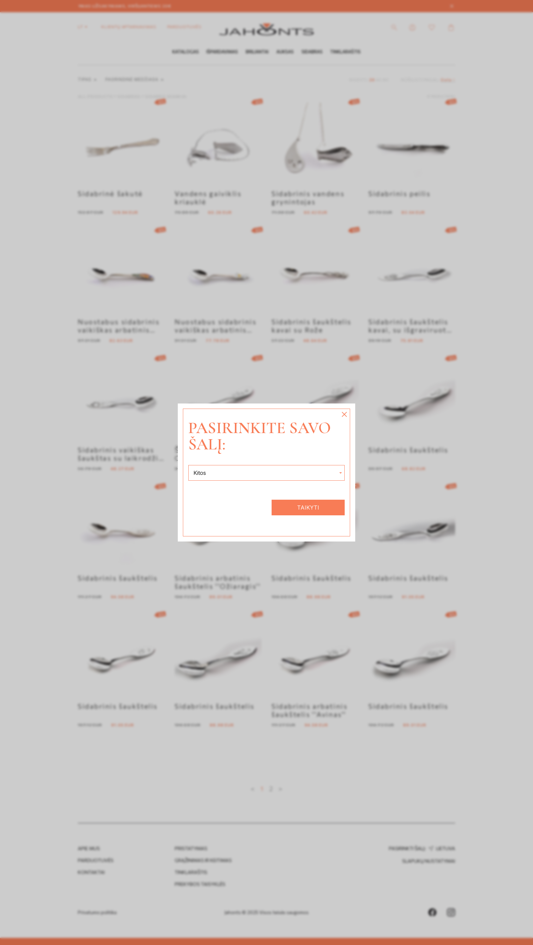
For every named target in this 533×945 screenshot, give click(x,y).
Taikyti (308, 507)
